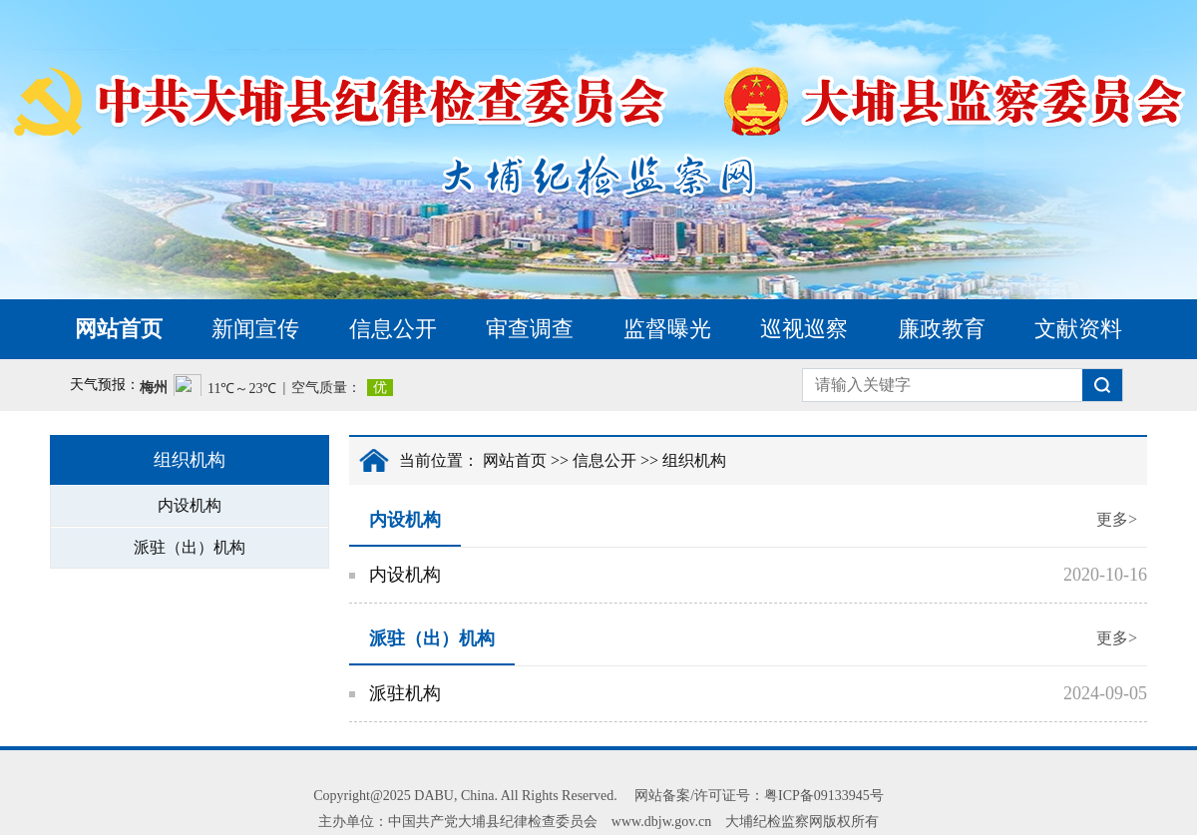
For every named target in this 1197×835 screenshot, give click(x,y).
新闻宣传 (255, 328)
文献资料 (1078, 328)
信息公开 (393, 328)
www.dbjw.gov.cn (661, 821)
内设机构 (189, 505)
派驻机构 (405, 693)
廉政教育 (942, 328)
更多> (1116, 519)
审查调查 (530, 328)
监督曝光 (667, 328)
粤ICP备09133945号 (824, 795)
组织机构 (694, 460)
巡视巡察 (804, 328)
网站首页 (119, 328)
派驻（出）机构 (189, 547)
